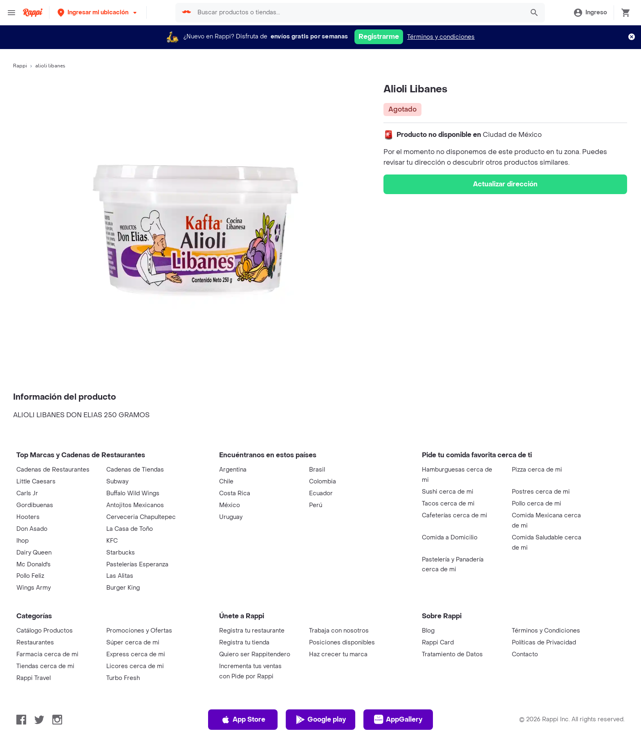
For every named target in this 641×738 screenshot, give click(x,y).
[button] (98, 12)
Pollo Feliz (30, 576)
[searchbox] (358, 12)
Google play (321, 720)
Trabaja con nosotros (339, 631)
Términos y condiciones (441, 37)
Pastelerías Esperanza (137, 564)
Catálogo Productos (44, 631)
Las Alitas (119, 576)
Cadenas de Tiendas (135, 470)
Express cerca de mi (135, 654)
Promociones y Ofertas (139, 631)
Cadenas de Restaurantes (53, 470)
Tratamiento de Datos (452, 654)
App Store (243, 720)
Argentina (233, 470)
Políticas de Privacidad (544, 642)
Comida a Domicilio (449, 537)
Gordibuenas (34, 505)
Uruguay (230, 517)
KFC (112, 541)
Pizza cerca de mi (537, 470)
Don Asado (31, 529)
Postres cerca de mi (541, 492)
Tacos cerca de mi (448, 504)
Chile (226, 481)
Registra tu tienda (244, 642)
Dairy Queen (34, 553)
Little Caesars (36, 481)
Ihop (22, 541)
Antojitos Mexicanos (135, 505)
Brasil (317, 470)
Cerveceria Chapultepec (141, 517)
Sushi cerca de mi (447, 492)
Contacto (525, 654)
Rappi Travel (33, 678)
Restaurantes (35, 642)
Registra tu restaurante (252, 631)
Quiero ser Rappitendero (254, 654)
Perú (315, 505)
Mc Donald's (33, 564)
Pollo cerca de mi (536, 504)
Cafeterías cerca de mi (454, 515)
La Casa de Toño (129, 529)
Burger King (123, 588)
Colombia (322, 481)
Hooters (28, 517)
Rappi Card (438, 642)
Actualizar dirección (505, 184)
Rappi (20, 66)
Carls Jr (27, 493)
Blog (428, 631)
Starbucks (120, 553)
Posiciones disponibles (342, 642)
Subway (117, 481)
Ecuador (321, 493)
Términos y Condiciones (546, 631)
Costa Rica (234, 493)
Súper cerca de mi (132, 642)
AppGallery (398, 720)
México (229, 505)
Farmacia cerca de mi (47, 654)
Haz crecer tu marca (338, 654)
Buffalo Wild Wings (132, 493)
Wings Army (33, 588)
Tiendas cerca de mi (45, 666)
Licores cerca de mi (135, 666)
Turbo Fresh (123, 678)
